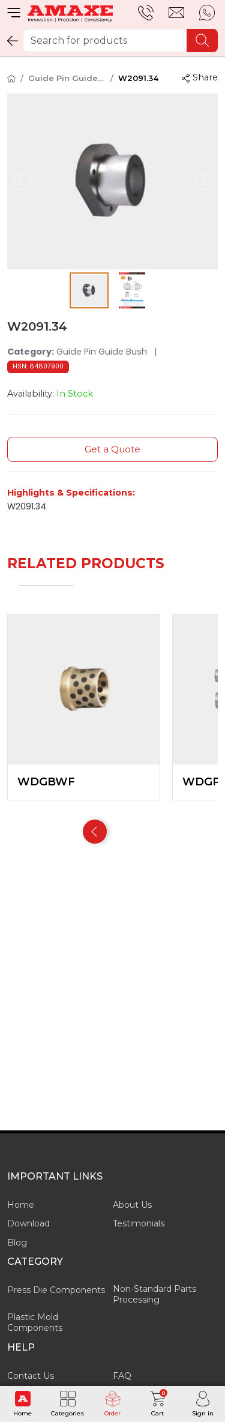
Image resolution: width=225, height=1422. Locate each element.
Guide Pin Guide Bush (67, 78)
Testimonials (138, 1223)
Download (28, 1223)
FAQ (122, 1375)
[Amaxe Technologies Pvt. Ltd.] (70, 12)
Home (20, 1204)
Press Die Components (56, 1290)
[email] (176, 13)
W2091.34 (138, 78)
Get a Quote (112, 449)
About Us (132, 1204)
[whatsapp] (207, 13)
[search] (202, 40)
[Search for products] (120, 40)
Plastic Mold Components (34, 1322)
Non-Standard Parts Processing (154, 1294)
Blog (17, 1242)
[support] (146, 13)
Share (199, 77)
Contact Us (30, 1375)
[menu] (13, 12)
